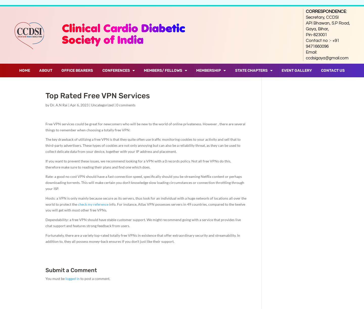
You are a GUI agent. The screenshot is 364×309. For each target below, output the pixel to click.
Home (24, 70)
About (45, 70)
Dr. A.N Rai (58, 105)
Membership (211, 70)
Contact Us (333, 70)
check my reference (93, 204)
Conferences (118, 70)
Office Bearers (77, 70)
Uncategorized (102, 105)
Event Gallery (297, 70)
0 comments (125, 105)
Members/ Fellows (165, 70)
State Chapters (253, 70)
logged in (72, 278)
